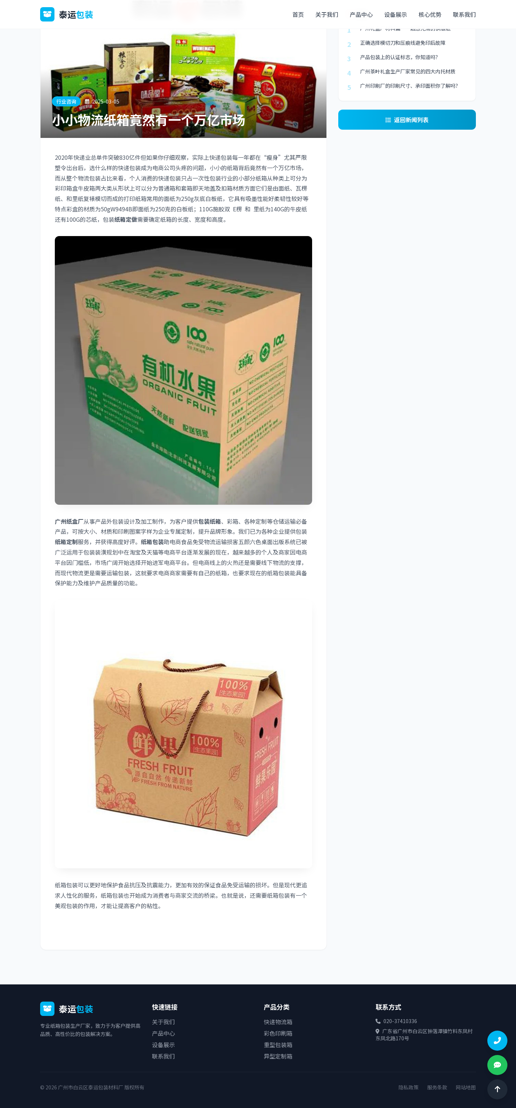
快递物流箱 (278, 1021)
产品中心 (361, 14)
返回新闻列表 (407, 119)
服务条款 (437, 1087)
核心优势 (430, 14)
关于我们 (326, 14)
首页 (298, 14)
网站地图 (466, 1087)
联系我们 (464, 14)
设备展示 (395, 14)
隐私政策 (408, 1087)
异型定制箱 (278, 1056)
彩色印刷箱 (278, 1033)
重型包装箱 (278, 1044)
